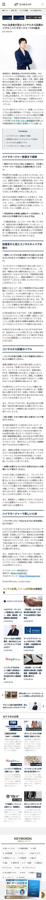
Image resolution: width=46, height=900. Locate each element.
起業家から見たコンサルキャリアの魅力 (21, 139)
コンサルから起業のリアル (15, 142)
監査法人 (40, 863)
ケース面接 (27, 863)
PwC (29, 17)
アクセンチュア (30, 868)
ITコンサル (8, 868)
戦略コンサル (34, 873)
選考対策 (16, 863)
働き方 (33, 858)
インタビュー (21, 853)
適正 (6, 863)
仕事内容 (22, 877)
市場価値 (23, 858)
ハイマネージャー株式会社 (23, 120)
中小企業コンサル (11, 873)
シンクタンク (9, 877)
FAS (18, 868)
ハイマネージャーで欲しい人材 (17, 146)
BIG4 (23, 873)
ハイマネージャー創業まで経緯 (17, 136)
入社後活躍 (8, 853)
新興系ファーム (10, 858)
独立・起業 (38, 17)
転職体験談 (24, 848)
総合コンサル (35, 853)
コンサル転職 (7, 18)
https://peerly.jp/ (19, 573)
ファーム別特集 (19, 18)
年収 (34, 848)
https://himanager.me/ (29, 576)
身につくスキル (10, 848)
